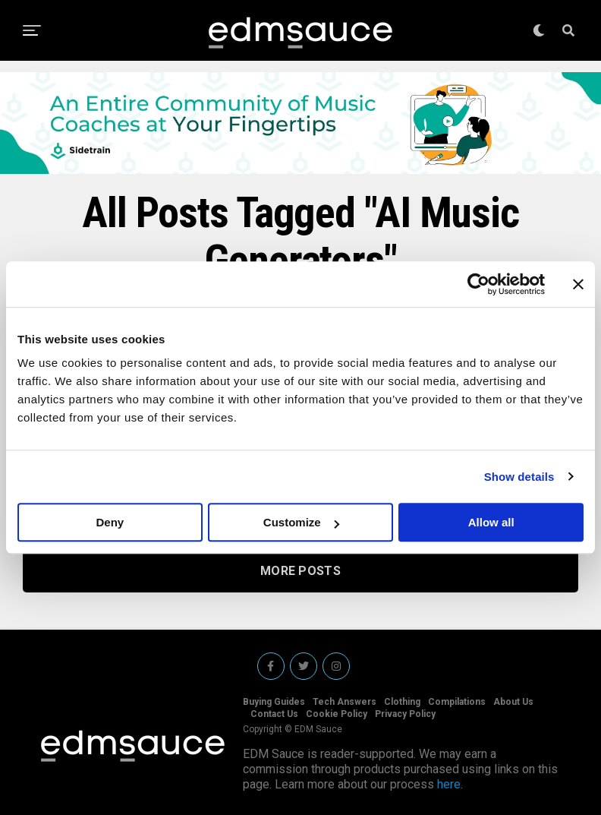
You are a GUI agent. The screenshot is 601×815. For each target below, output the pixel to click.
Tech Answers (344, 702)
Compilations (457, 702)
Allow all (491, 522)
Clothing (402, 702)
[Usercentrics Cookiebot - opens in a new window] (478, 284)
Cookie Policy (336, 714)
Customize (301, 522)
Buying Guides (274, 702)
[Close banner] (578, 284)
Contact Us (274, 714)
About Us (513, 702)
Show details (519, 476)
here (449, 784)
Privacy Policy (405, 714)
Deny (110, 522)
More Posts (300, 571)
